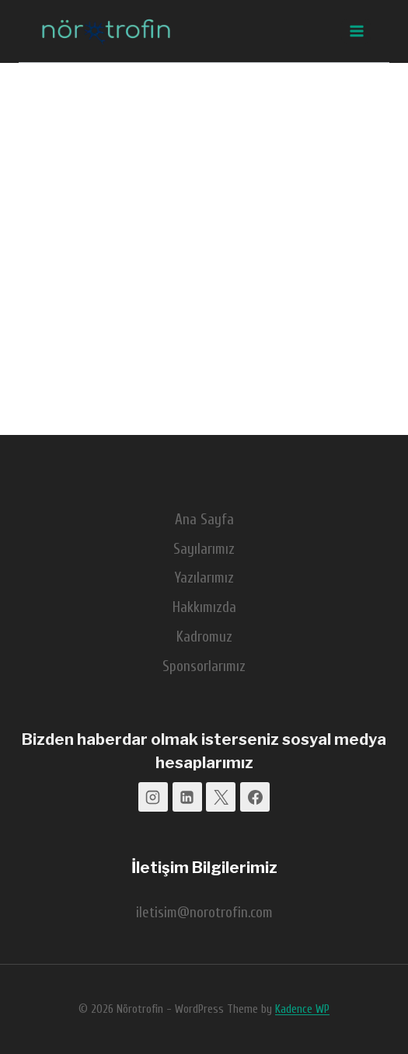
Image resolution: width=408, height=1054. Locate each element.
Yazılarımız (204, 577)
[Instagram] (153, 797)
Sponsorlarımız (204, 666)
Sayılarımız (204, 549)
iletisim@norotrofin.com (204, 912)
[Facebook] (255, 797)
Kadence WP (302, 1009)
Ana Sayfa (204, 519)
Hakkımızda (204, 607)
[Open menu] (356, 31)
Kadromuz (204, 636)
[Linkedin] (187, 797)
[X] (220, 797)
